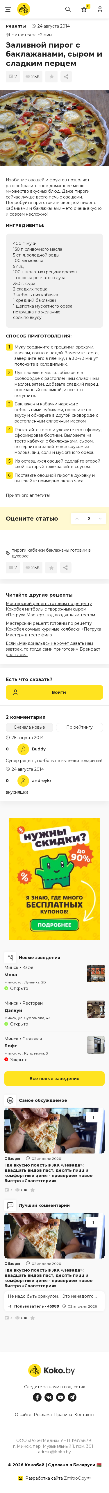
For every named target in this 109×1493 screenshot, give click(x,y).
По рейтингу (79, 727)
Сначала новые (29, 727)
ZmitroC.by (75, 1478)
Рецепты (16, 26)
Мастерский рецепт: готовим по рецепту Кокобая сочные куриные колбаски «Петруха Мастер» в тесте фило (53, 629)
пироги (82, 191)
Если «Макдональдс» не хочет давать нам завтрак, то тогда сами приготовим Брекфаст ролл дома (53, 649)
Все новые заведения (54, 1078)
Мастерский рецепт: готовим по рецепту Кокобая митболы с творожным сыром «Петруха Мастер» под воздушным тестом (50, 609)
